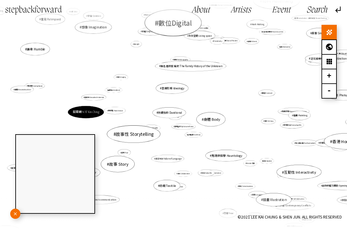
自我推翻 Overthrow (193, 134)
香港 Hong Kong (293, 132)
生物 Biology (326, 144)
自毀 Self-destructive (283, 189)
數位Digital (174, 22)
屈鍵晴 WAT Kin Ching (86, 112)
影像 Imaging (121, 77)
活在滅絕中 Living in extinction (314, 63)
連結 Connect (265, 93)
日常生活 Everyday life (291, 125)
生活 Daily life (202, 166)
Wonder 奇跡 (247, 161)
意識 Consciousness (234, 175)
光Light (138, 46)
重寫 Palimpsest (61, 27)
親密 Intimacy (264, 121)
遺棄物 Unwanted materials (106, 100)
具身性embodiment (114, 90)
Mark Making (256, 25)
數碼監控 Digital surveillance (184, 126)
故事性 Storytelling (136, 133)
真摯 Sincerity (317, 35)
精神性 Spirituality (217, 38)
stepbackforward (33, 10)
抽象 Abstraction (284, 47)
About (201, 10)
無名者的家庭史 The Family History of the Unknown (189, 72)
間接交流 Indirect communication (98, 199)
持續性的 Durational (170, 113)
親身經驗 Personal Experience (294, 111)
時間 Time (283, 176)
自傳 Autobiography (180, 62)
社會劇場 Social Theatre (228, 40)
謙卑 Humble (36, 49)
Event (281, 10)
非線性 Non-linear (123, 111)
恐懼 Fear (225, 208)
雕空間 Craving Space (35, 86)
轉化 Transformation (213, 172)
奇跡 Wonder (306, 219)
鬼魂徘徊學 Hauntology (224, 154)
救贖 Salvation (258, 156)
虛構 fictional (252, 41)
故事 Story (119, 164)
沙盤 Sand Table (152, 128)
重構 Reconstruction (47, 93)
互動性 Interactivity (277, 161)
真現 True (126, 150)
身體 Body (211, 119)
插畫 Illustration (271, 197)
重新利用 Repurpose (293, 225)
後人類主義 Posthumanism (305, 143)
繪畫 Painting (293, 115)
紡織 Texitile (168, 181)
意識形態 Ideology (173, 93)
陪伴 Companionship (274, 224)
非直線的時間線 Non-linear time (270, 33)
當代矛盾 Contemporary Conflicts (269, 187)
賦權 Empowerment (151, 32)
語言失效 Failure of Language (169, 154)
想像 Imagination (94, 27)
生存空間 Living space (196, 47)
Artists (241, 10)
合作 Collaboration (183, 173)
